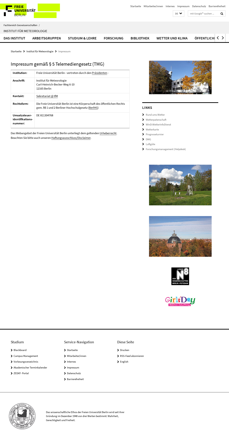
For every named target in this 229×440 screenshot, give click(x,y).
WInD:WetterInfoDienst (158, 124)
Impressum (183, 6)
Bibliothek (140, 38)
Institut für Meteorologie (25, 31)
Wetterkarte (152, 129)
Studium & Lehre (82, 38)
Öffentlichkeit (208, 38)
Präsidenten (99, 73)
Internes (170, 6)
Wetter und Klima (172, 38)
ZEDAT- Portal (21, 373)
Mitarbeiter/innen (153, 6)
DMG (148, 139)
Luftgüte (150, 144)
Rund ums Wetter (155, 114)
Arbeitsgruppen (46, 38)
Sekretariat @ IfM (47, 96)
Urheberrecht (108, 133)
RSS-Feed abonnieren (132, 356)
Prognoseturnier (155, 134)
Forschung (113, 38)
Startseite (135, 6)
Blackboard (20, 350)
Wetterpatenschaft (156, 119)
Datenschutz (199, 6)
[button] (178, 13)
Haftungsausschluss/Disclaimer (71, 138)
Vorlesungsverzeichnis (26, 361)
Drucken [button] (124, 350)
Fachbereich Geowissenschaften (22, 25)
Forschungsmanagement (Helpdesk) (166, 149)
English (124, 361)
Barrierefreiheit (217, 6)
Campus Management (26, 356)
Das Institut (14, 38)
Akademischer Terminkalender (30, 367)
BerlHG (93, 108)
